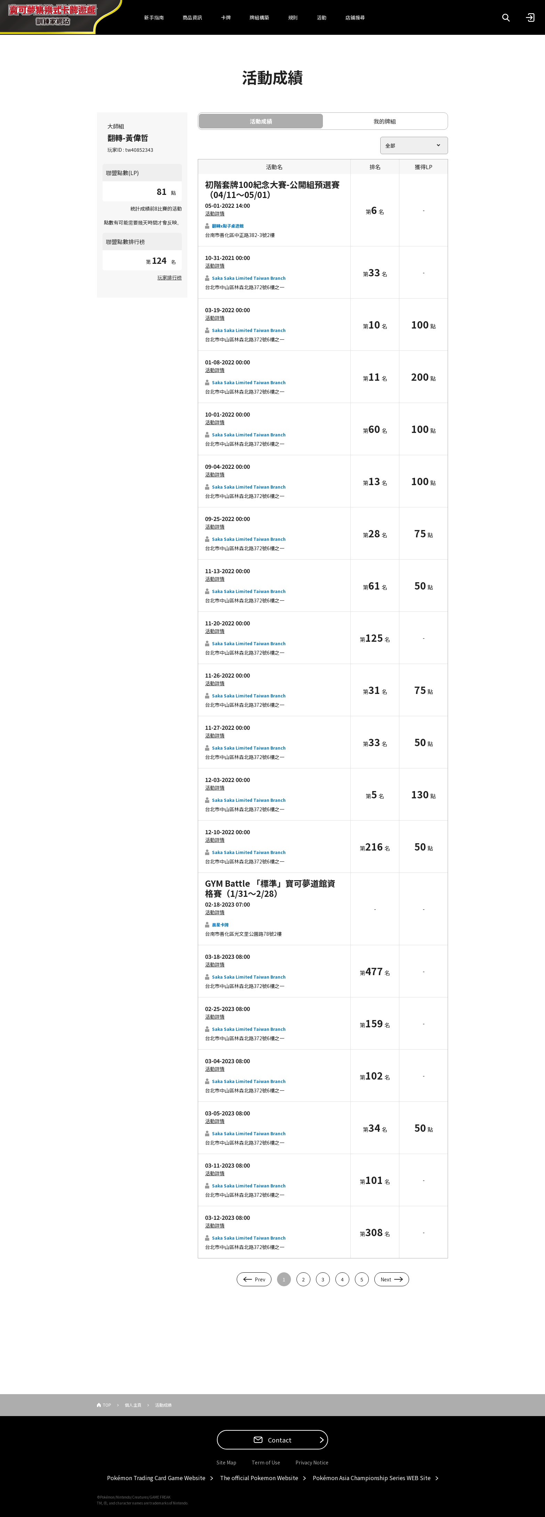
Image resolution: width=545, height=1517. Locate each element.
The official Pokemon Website (259, 1477)
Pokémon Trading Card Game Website (156, 1477)
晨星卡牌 (220, 924)
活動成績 (261, 121)
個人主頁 (133, 1405)
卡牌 (226, 17)
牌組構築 (259, 17)
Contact (279, 1439)
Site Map (226, 1462)
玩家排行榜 (169, 277)
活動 (321, 17)
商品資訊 (192, 17)
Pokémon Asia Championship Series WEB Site (372, 1477)
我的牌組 (385, 121)
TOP (107, 1405)
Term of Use (266, 1462)
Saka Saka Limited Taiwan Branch (249, 278)
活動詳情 (215, 213)
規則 (293, 17)
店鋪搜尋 (355, 17)
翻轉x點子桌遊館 (228, 226)
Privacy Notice (311, 1462)
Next (386, 1279)
